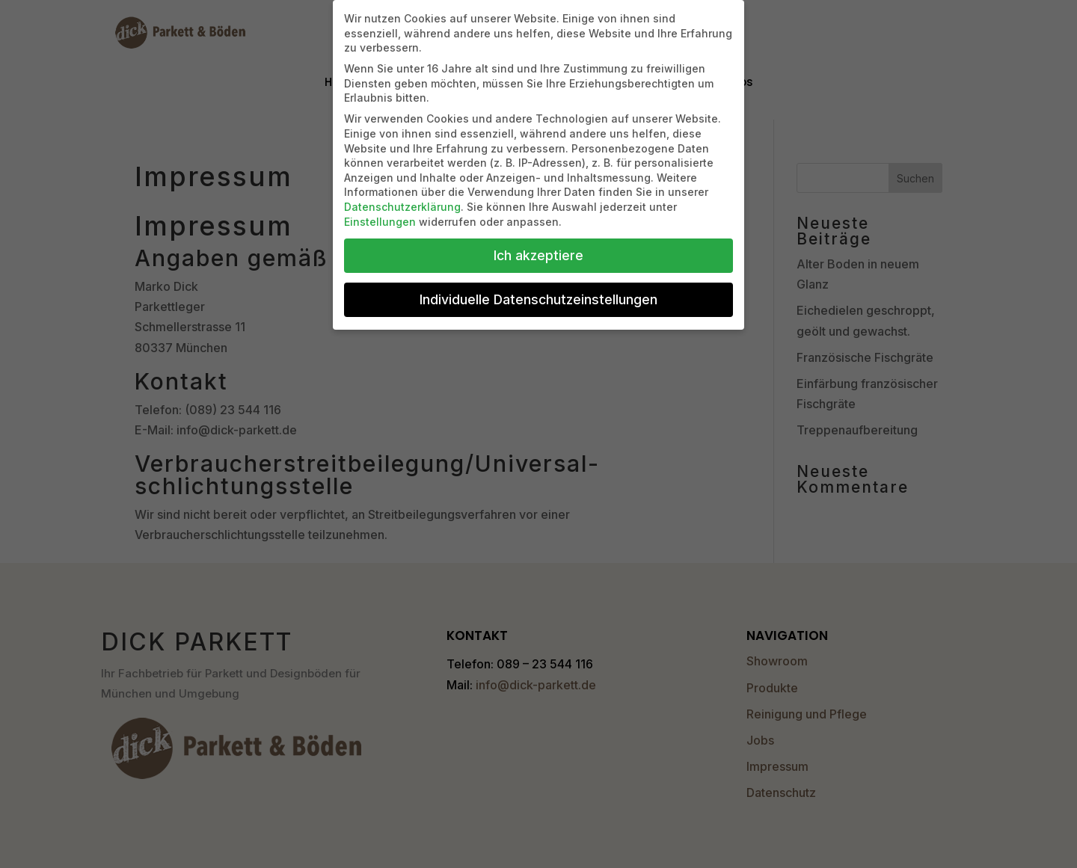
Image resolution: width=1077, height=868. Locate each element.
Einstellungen (380, 221)
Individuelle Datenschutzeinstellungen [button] (538, 299)
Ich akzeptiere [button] (538, 255)
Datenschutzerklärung (402, 206)
